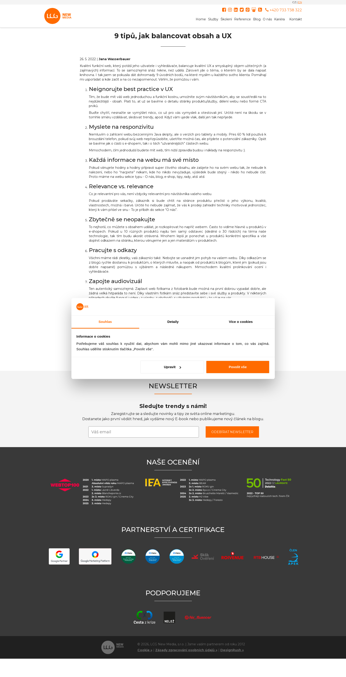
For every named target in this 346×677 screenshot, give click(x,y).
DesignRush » (232, 650)
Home (201, 19)
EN (300, 2)
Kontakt (295, 19)
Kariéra (279, 19)
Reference (242, 19)
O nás (267, 19)
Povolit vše (238, 367)
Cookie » (144, 650)
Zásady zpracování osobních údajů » (186, 650)
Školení (226, 19)
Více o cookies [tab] (241, 322)
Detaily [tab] (173, 322)
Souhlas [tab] (105, 322)
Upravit (172, 367)
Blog (257, 19)
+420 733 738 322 (283, 10)
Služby (213, 19)
